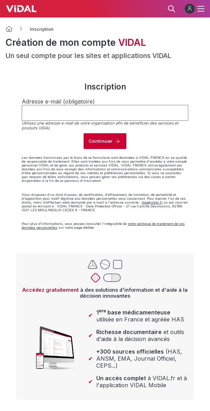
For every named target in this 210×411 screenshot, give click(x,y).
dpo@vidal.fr (152, 202)
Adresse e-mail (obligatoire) (58, 101)
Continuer (100, 141)
